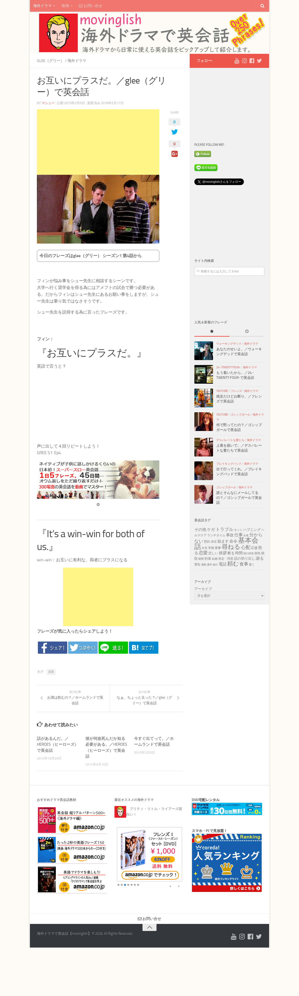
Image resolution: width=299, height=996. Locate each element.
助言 (214, 541)
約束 (208, 559)
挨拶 (223, 553)
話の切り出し (244, 558)
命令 (233, 541)
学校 (211, 548)
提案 (51, 671)
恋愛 (203, 552)
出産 (246, 535)
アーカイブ (203, 589)
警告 (197, 564)
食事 (243, 564)
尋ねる (231, 547)
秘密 (201, 558)
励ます (223, 541)
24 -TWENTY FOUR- (228, 367)
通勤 (203, 564)
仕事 (238, 534)
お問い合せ (90, 6)
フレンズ (236, 391)
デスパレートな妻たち (230, 440)
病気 (257, 553)
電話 (223, 564)
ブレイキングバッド (229, 463)
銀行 (215, 564)
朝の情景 (248, 553)
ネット (238, 530)
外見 (204, 548)
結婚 (214, 558)
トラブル (224, 529)
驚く (252, 564)
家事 (218, 548)
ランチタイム (216, 535)
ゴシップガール (240, 414)
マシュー (48, 103)
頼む (233, 563)
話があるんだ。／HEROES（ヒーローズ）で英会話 (57, 744)
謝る (260, 558)
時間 (239, 553)
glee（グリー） (50, 60)
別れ (207, 542)
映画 (65, 6)
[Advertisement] (98, 142)
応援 (254, 548)
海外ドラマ (42, 6)
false (170, 886)
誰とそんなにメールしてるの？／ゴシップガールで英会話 (239, 498)
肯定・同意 (225, 558)
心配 (245, 547)
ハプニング (252, 530)
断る (231, 553)
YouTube (222, 391)
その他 (200, 529)
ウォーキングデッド (229, 343)
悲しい (213, 553)
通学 (209, 564)
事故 (230, 535)
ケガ (211, 529)
